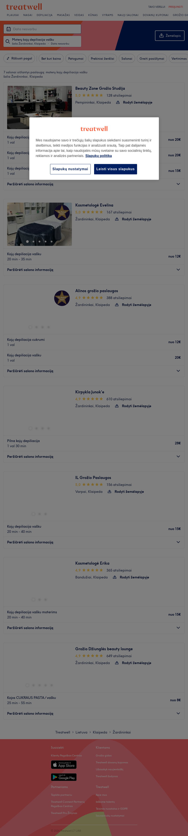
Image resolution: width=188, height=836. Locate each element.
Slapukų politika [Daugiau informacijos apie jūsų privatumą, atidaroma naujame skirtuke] (98, 156)
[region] (94, 148)
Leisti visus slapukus (115, 169)
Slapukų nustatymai (70, 169)
